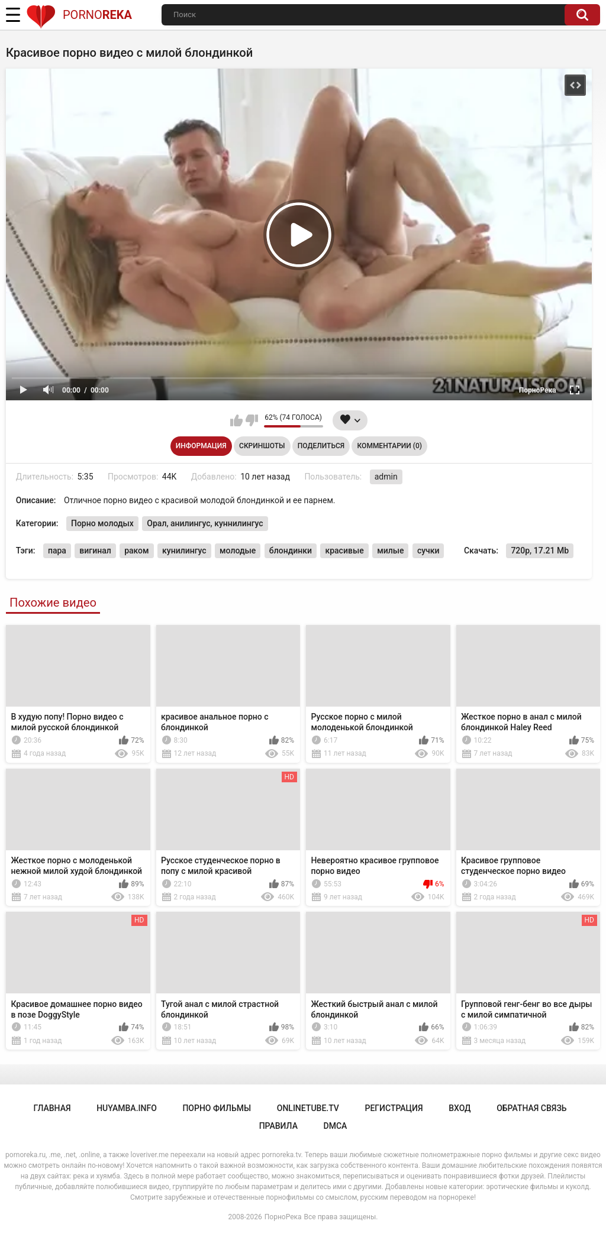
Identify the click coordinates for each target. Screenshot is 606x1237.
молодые (238, 550)
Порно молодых (102, 523)
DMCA (335, 1126)
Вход (459, 1108)
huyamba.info (126, 1108)
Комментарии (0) (389, 446)
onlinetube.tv (308, 1108)
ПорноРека (283, 1217)
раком (136, 550)
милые (390, 550)
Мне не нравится (252, 420)
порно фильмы (216, 1108)
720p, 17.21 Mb (540, 550)
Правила (278, 1126)
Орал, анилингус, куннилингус (205, 523)
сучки (428, 550)
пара (57, 550)
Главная (51, 1108)
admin (386, 476)
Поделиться (321, 446)
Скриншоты (262, 446)
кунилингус (184, 550)
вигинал (95, 550)
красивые (344, 550)
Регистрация (394, 1108)
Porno (79, 15)
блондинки (290, 550)
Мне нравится (236, 420)
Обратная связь (531, 1108)
